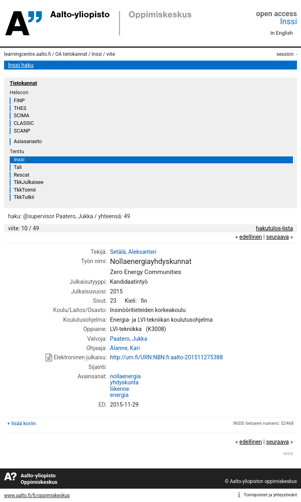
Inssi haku (21, 65)
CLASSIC (24, 123)
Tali (18, 167)
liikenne (119, 389)
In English (281, 33)
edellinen (250, 237)
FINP (19, 100)
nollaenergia (125, 376)
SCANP (22, 131)
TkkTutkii (24, 197)
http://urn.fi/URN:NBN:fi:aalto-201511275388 (166, 357)
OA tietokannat (71, 54)
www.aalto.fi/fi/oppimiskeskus (37, 495)
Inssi (288, 21)
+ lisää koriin (21, 423)
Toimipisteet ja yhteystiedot (270, 495)
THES (20, 108)
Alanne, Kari (125, 348)
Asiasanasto (28, 141)
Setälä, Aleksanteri (133, 252)
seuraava (277, 237)
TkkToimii (25, 190)
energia (119, 395)
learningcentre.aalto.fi (27, 54)
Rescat (21, 175)
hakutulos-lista (274, 228)
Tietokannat (23, 83)
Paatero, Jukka (128, 338)
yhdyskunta (124, 382)
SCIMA (21, 115)
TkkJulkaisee (28, 182)
